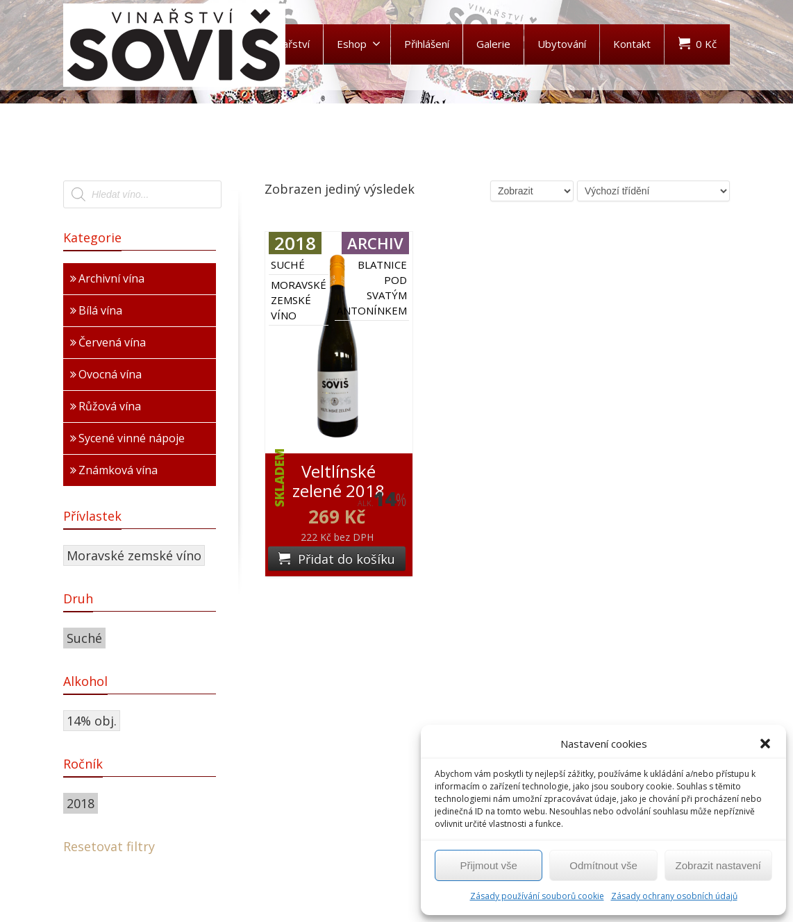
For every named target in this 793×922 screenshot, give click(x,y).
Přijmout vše (488, 865)
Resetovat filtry (109, 846)
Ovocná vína (110, 374)
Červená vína (112, 342)
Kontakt (632, 44)
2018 (80, 803)
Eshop (359, 44)
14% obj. (92, 720)
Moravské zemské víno (134, 555)
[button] (765, 744)
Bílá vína (100, 310)
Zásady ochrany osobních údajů (674, 896)
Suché (84, 638)
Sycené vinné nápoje (131, 438)
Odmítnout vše (603, 865)
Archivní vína (111, 278)
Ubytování (561, 44)
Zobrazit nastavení (718, 865)
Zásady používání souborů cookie (537, 896)
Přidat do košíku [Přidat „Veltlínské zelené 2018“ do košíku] (346, 559)
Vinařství (289, 44)
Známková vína (118, 470)
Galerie (493, 44)
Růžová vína (109, 406)
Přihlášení (426, 44)
